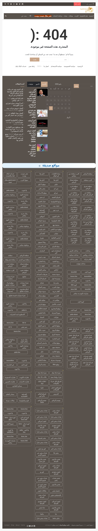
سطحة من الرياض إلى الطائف (73, 201)
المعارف (42, 251)
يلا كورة (17, 369)
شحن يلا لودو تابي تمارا (42, 460)
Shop (12, 525)
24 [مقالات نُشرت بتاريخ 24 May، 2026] (65, 108)
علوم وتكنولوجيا (24, 401)
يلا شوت (87, 281)
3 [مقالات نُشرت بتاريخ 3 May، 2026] (65, 96)
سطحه (10, 255)
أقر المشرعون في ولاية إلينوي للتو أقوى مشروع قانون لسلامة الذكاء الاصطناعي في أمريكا (31, 98)
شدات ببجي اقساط (56, 412)
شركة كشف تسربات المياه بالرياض (87, 350)
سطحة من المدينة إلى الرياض (74, 232)
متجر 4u (56, 453)
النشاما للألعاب (42, 309)
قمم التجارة (56, 339)
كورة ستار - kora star (24, 425)
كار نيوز (42, 225)
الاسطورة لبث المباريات (17, 314)
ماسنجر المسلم (42, 343)
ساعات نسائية (73, 255)
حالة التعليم (42, 313)
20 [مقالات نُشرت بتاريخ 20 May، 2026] (55, 104)
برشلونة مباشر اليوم (10, 341)
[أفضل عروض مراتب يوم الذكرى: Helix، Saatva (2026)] (42, 133)
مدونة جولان (42, 291)
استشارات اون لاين (56, 252)
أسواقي (42, 216)
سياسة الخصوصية (69, 66)
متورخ (42, 238)
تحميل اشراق (56, 257)
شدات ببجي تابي (42, 417)
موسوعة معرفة (56, 360)
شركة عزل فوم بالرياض (74, 343)
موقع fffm (56, 364)
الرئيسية (91, 16)
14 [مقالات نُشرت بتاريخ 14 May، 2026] (51, 100)
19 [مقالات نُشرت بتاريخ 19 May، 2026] (58, 104)
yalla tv (24, 310)
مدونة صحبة (56, 274)
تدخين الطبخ (42, 326)
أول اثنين (42, 321)
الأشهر (38, 84)
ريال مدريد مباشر (24, 202)
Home (23, 525)
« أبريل (69, 117)
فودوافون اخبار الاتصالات (56, 389)
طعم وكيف (56, 266)
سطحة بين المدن (24, 260)
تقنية (41, 388)
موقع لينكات (56, 343)
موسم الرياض (56, 400)
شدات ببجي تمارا (42, 411)
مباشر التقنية (42, 270)
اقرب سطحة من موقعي (74, 175)
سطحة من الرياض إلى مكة (74, 194)
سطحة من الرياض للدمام (87, 208)
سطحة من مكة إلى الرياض (88, 200)
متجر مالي (42, 189)
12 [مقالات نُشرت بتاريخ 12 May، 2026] (58, 100)
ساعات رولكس (88, 255)
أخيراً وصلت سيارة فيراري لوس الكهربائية (14, 104)
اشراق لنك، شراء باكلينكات (56, 382)
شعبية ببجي (56, 491)
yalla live (17, 352)
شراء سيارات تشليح (24, 284)
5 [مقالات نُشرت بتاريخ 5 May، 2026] (58, 96)
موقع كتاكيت (56, 352)
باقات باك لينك (42, 377)
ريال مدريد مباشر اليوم (24, 341)
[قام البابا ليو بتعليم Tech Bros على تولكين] (42, 113)
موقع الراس (42, 304)
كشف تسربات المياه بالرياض (87, 357)
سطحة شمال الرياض (74, 181)
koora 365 (24, 441)
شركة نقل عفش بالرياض (74, 330)
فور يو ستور (42, 449)
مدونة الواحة (42, 339)
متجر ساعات (74, 259)
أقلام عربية (56, 291)
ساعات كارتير (73, 251)
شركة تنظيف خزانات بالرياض (74, 349)
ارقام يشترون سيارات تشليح (24, 290)
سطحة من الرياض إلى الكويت (87, 240)
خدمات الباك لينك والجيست (10, 175)
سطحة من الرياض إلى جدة (88, 194)
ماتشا (42, 514)
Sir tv (24, 323)
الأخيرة (44, 84)
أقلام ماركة (87, 259)
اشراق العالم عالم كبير (42, 395)
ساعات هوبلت (80, 264)
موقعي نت (56, 300)
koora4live (87, 276)
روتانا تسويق (42, 242)
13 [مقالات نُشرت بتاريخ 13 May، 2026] (55, 100)
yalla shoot (74, 314)
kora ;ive (24, 436)
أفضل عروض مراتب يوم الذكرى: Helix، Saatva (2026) (13, 109)
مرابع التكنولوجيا (56, 201)
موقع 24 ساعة (42, 193)
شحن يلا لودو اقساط (42, 426)
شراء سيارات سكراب (10, 278)
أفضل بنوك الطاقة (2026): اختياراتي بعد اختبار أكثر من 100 (14, 115)
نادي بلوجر (42, 229)
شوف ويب (56, 206)
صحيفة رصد (56, 356)
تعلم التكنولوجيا (84, 16)
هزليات (56, 317)
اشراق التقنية (56, 197)
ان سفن (42, 197)
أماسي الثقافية (56, 238)
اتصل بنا (46, 66)
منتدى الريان (42, 364)
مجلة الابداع (56, 246)
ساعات (88, 251)
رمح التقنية (56, 261)
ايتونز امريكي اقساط (42, 467)
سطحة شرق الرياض (88, 187)
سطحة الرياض (87, 174)
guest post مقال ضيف (10, 181)
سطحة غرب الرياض (74, 187)
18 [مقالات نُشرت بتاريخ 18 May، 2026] (62, 104)
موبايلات (71, 16)
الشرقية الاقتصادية (42, 211)
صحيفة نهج (56, 225)
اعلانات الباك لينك (42, 382)
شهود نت (42, 266)
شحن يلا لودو (56, 484)
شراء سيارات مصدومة (10, 290)
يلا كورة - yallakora (10, 431)
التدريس (56, 394)
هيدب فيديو (41, 257)
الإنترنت (76, 16)
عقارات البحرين (10, 382)
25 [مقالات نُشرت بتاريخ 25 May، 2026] (62, 108)
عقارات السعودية (10, 377)
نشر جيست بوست (24, 175)
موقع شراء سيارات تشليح (10, 284)
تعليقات (30, 84)
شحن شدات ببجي (56, 479)
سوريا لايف (10, 424)
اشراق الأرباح (42, 279)
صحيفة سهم (56, 347)
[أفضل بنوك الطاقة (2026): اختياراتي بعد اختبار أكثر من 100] (42, 147)
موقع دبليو (42, 300)
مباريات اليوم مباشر (74, 320)
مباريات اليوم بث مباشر (80, 293)
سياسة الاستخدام (56, 66)
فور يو (42, 472)
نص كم (56, 189)
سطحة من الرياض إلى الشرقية (73, 209)
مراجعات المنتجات (57, 16)
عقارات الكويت (24, 377)
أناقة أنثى (42, 234)
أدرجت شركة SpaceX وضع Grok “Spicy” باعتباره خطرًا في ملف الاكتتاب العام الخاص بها (14, 137)
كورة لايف (88, 272)
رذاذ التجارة (42, 261)
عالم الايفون (56, 216)
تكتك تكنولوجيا (55, 221)
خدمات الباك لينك (20, 66)
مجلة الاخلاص (42, 360)
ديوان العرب (56, 287)
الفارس (56, 296)
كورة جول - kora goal (10, 418)
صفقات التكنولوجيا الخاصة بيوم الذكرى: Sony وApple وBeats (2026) (14, 122)
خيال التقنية (42, 201)
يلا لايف (24, 304)
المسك (42, 317)
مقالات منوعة (10, 401)
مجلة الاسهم (42, 206)
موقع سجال (42, 296)
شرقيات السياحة (42, 274)
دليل (42, 352)
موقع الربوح (56, 330)
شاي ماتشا (56, 518)
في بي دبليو (56, 321)
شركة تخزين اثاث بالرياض (87, 330)
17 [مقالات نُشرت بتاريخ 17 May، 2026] (65, 104)
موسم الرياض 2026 (42, 401)
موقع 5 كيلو (42, 184)
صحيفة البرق (56, 334)
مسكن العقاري (17, 386)
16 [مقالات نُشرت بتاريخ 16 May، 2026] (69, 104)
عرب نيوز (56, 210)
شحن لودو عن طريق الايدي (42, 485)
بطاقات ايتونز (42, 491)
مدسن (56, 242)
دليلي (56, 184)
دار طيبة (42, 347)
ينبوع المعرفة (56, 313)
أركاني (56, 270)
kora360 (74, 272)
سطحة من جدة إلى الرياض (88, 223)
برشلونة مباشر (10, 195)
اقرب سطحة (88, 180)
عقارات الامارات (24, 382)
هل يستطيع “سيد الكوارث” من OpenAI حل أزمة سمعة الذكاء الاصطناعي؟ (14, 129)
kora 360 (74, 289)
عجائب (56, 234)
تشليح (24, 277)
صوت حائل (42, 330)
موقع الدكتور (56, 326)
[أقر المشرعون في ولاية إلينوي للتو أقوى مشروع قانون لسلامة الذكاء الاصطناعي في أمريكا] (42, 92)
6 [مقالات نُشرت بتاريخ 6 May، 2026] (54, 96)
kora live (88, 314)
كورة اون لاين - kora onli (24, 418)
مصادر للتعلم (10, 394)
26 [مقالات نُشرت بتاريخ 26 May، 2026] (58, 108)
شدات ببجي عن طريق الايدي (42, 454)
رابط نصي (32, 66)
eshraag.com (48, 525)
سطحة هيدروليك (10, 260)
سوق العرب (24, 180)
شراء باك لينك (56, 373)
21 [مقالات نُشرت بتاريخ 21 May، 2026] (51, 104)
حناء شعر (42, 508)
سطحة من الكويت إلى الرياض (73, 240)
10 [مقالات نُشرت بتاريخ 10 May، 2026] (65, 100)
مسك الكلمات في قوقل (56, 175)
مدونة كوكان (42, 221)
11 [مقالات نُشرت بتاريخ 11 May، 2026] (62, 100)
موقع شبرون (42, 334)
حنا (56, 514)
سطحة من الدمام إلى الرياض (74, 224)
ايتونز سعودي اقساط (56, 426)
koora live (74, 276)
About (18, 525)
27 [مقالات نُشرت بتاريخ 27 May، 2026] (55, 108)
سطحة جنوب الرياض (24, 271)
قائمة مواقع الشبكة (64, 525)
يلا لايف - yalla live (24, 431)
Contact (7, 525)
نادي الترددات (42, 246)
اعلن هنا (42, 174)
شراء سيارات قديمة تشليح (17, 295)
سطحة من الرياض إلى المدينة (87, 232)
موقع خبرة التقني (56, 229)
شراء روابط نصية (56, 377)
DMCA (39, 66)
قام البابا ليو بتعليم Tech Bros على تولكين (15, 99)
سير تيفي (24, 327)
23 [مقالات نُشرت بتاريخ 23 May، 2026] (69, 108)
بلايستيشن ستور (56, 495)
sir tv (10, 327)
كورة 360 (74, 285)
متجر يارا (56, 283)
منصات (65, 16)
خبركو (56, 193)
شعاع (42, 283)
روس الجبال (42, 287)
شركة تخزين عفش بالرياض (87, 336)
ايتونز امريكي (42, 421)
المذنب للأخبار (56, 304)
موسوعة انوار (56, 279)
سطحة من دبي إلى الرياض (74, 217)
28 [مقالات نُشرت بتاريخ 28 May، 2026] (51, 108)
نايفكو (42, 356)
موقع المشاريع (56, 309)
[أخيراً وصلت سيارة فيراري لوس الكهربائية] (42, 123)
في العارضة (10, 365)
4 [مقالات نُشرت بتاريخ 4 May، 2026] (61, 96)
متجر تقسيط (42, 438)
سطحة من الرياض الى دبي (88, 217)
